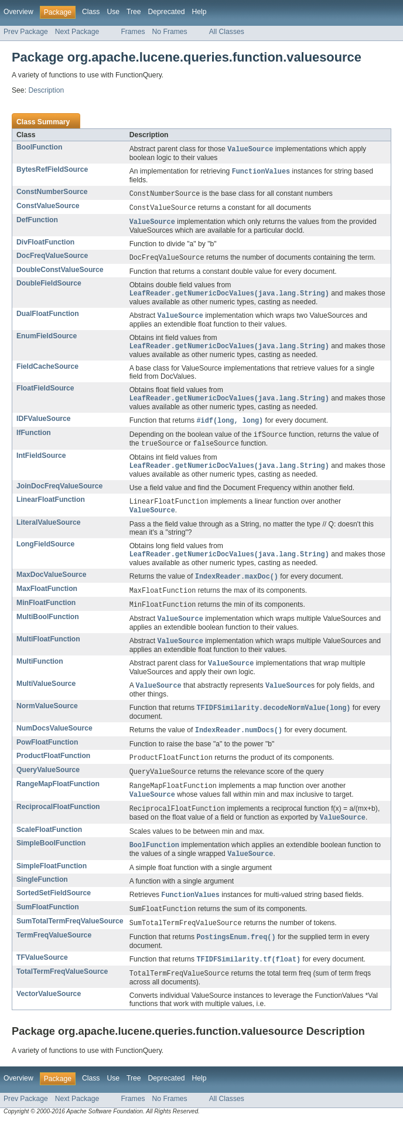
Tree (134, 12)
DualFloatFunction (47, 318)
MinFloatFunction (46, 614)
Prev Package (26, 32)
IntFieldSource (41, 463)
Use (113, 12)
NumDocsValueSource (54, 743)
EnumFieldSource (46, 341)
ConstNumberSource (52, 193)
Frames (133, 32)
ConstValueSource (47, 207)
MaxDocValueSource (51, 584)
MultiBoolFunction (47, 628)
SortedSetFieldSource (53, 913)
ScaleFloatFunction (49, 848)
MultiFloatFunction (48, 651)
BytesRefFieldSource (52, 170)
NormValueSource (47, 720)
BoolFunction (39, 147)
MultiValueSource (46, 697)
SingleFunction (42, 899)
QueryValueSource (48, 786)
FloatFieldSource (45, 393)
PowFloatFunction (47, 757)
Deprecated (166, 12)
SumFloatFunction (47, 927)
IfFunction (33, 439)
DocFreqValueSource (52, 258)
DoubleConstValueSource (60, 273)
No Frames (169, 32)
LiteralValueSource (48, 532)
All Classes (226, 32)
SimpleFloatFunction (51, 886)
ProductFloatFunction (53, 771)
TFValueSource (42, 980)
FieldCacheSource (47, 372)
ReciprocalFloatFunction (58, 824)
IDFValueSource (43, 424)
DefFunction (37, 222)
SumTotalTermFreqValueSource (70, 942)
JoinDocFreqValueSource (59, 494)
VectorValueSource (48, 1017)
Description (46, 90)
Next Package (77, 32)
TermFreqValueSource (53, 957)
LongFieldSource (45, 553)
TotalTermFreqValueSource (62, 994)
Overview (18, 12)
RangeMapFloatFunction (58, 800)
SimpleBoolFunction (51, 862)
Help (199, 12)
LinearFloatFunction (50, 508)
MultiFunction (39, 674)
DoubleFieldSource (48, 287)
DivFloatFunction (45, 245)
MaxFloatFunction (46, 599)
